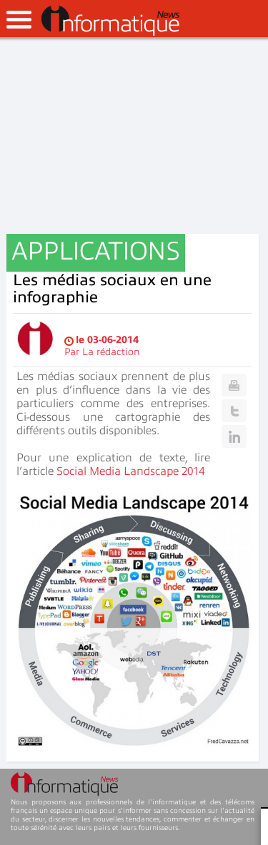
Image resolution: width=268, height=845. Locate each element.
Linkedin (234, 436)
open (18, 19)
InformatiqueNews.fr (110, 21)
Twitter (234, 410)
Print (234, 385)
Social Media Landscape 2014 (130, 471)
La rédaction (111, 352)
